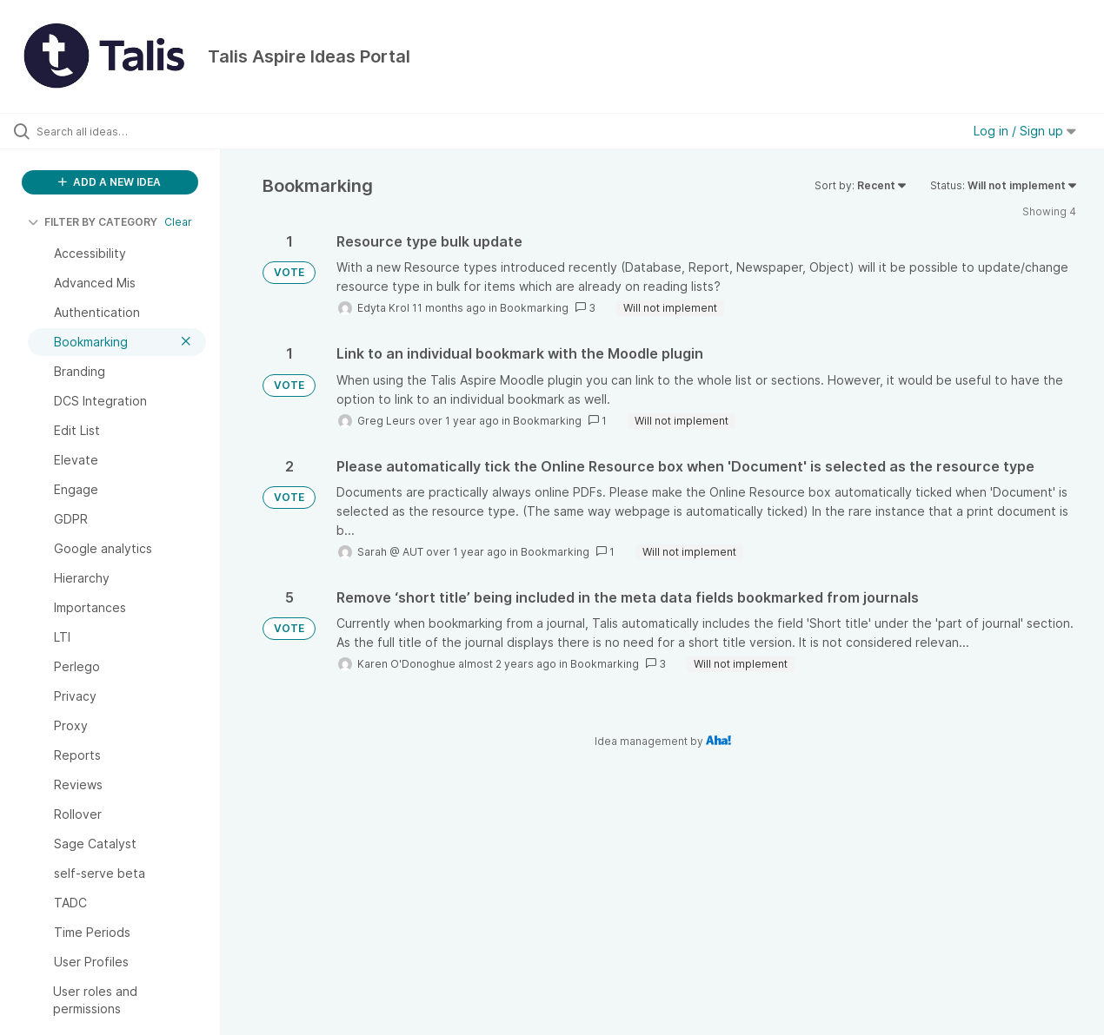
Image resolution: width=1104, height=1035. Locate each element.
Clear (178, 221)
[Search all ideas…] (132, 131)
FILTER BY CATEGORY (92, 221)
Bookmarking (534, 307)
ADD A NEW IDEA (109, 181)
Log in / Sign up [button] (1025, 130)
